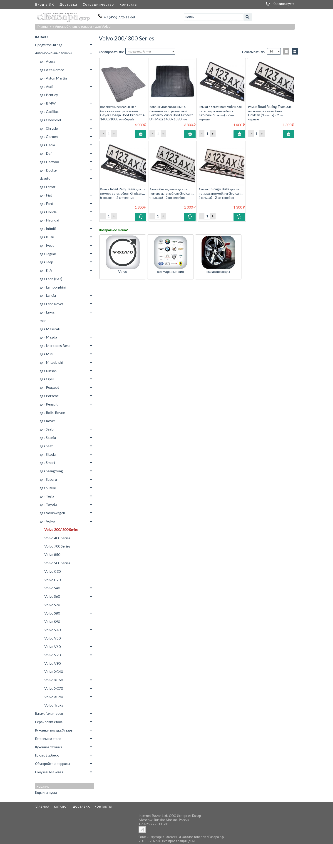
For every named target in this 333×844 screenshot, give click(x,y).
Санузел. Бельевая (49, 772)
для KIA (46, 270)
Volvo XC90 (53, 697)
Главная (43, 26)
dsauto (45, 178)
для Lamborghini (53, 287)
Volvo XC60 (53, 680)
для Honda (48, 212)
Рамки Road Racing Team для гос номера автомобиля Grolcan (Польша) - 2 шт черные (269, 113)
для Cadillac (49, 111)
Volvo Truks (53, 705)
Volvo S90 (52, 621)
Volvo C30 (52, 571)
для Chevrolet (51, 120)
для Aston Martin (53, 78)
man (43, 320)
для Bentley (49, 94)
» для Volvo (102, 26)
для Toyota (48, 504)
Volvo (122, 271)
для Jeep (46, 262)
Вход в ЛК (44, 4)
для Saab (47, 429)
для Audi (46, 86)
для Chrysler (49, 128)
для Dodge (48, 170)
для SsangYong (51, 471)
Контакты (128, 4)
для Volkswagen (52, 512)
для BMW (48, 103)
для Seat (46, 446)
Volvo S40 (52, 588)
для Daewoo (49, 161)
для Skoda (48, 454)
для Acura (47, 61)
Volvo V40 (52, 629)
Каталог (61, 806)
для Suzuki (48, 487)
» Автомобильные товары (72, 26)
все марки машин (170, 271)
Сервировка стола (48, 722)
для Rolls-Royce (52, 412)
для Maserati (50, 329)
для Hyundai (49, 220)
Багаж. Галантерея (49, 713)
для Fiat (46, 195)
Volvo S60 (52, 596)
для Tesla (47, 496)
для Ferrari (48, 186)
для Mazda (48, 337)
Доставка (68, 4)
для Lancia (48, 295)
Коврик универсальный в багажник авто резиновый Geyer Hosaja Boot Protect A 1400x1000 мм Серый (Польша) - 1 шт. (122, 115)
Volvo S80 (52, 613)
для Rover (47, 420)
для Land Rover (52, 303)
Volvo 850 (52, 554)
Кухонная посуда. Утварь (53, 730)
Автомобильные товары (53, 53)
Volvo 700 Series (57, 546)
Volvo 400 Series (57, 538)
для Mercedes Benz (55, 345)
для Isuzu (47, 237)
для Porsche (49, 395)
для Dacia (47, 145)
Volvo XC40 (53, 671)
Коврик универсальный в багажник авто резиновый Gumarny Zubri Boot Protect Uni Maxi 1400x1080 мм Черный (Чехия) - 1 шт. (171, 115)
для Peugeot (49, 387)
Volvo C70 (52, 580)
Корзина (43, 786)
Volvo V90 (52, 663)
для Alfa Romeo (52, 69)
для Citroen (49, 136)
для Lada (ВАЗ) (51, 278)
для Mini (46, 354)
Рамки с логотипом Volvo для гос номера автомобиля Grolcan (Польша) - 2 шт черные (220, 113)
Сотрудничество (98, 4)
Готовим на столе (48, 738)
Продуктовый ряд (48, 44)
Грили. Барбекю (47, 755)
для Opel (47, 379)
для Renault (49, 404)
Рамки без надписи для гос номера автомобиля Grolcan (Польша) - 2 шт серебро (170, 193)
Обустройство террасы (52, 763)
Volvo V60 (52, 646)
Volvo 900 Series (57, 563)
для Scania (48, 437)
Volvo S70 (52, 605)
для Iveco (47, 245)
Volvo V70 (52, 655)
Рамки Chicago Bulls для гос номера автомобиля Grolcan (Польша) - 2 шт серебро (220, 193)
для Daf (46, 153)
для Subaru (48, 479)
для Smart (47, 462)
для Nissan (48, 370)
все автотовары (218, 271)
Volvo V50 (52, 638)
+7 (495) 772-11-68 (119, 17)
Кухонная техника (48, 747)
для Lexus (47, 312)
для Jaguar (48, 253)
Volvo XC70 (53, 688)
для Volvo (47, 521)
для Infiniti (48, 228)
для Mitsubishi (51, 362)
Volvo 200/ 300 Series (61, 529)
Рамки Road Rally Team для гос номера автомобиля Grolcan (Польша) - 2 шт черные (123, 193)
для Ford (46, 203)
